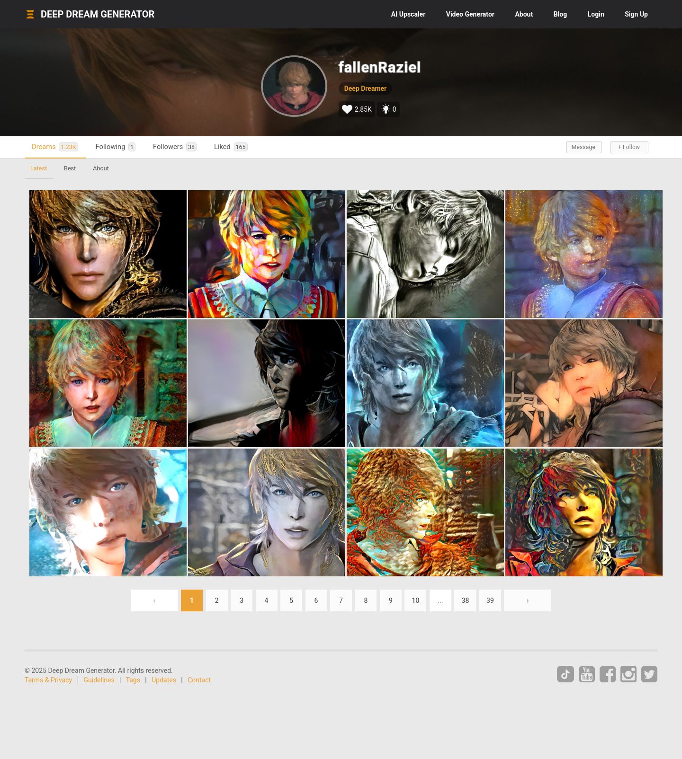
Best (70, 168)
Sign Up (636, 14)
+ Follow (629, 147)
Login (596, 14)
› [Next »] (528, 600)
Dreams (55, 146)
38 (465, 600)
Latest (38, 168)
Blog (560, 14)
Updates (164, 680)
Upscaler (408, 14)
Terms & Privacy (48, 680)
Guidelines (99, 680)
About (524, 14)
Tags (133, 680)
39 (490, 600)
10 (416, 600)
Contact (199, 680)
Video (470, 14)
